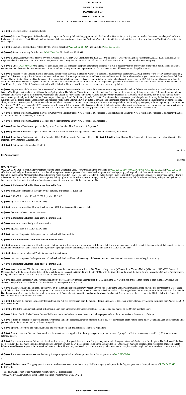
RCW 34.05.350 (26, 66)
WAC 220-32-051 (111, 47)
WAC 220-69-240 (122, 354)
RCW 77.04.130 (51, 52)
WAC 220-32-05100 (77, 47)
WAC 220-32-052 (153, 170)
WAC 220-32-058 (174, 170)
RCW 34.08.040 (167, 364)
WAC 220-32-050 (118, 170)
